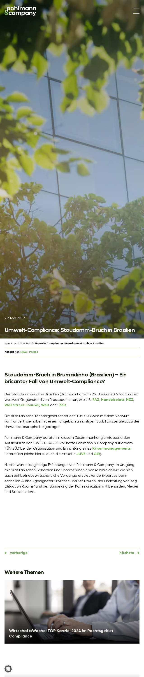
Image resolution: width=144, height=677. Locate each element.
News (24, 352)
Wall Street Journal (22, 405)
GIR (97, 454)
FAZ (96, 400)
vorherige (19, 553)
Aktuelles (23, 343)
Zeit (62, 405)
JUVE (81, 454)
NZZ (129, 400)
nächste (126, 553)
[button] (8, 669)
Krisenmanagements (111, 449)
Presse (33, 352)
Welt (45, 405)
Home (8, 343)
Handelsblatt (112, 400)
